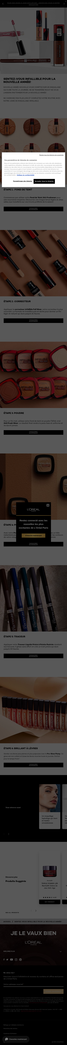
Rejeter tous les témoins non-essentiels (51, 155)
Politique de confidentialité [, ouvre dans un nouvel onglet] (25, 175)
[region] (33, 169)
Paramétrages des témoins (22, 181)
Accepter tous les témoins (44, 181)
